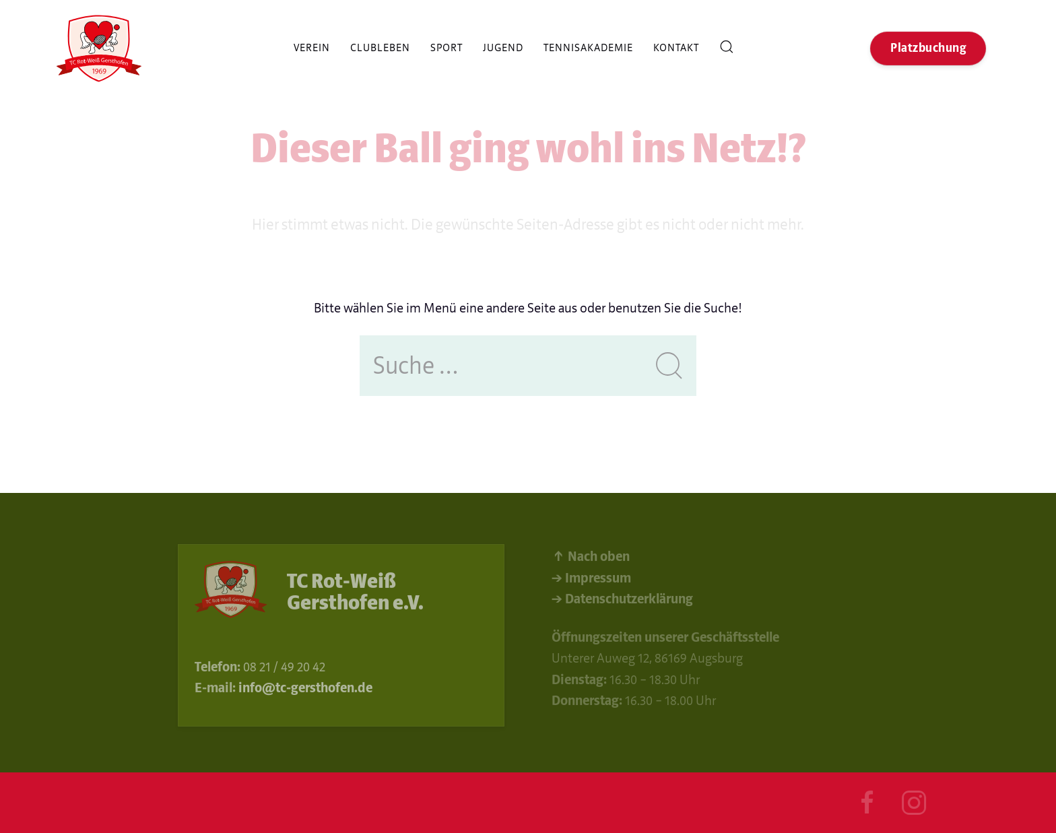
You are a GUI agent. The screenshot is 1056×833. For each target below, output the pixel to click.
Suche (726, 48)
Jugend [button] (503, 48)
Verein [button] (312, 48)
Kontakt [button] (676, 48)
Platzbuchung (928, 48)
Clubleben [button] (380, 48)
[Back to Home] (99, 48)
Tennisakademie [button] (588, 48)
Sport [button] (446, 48)
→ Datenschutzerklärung (622, 601)
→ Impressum (591, 579)
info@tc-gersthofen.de (305, 689)
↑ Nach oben (591, 558)
